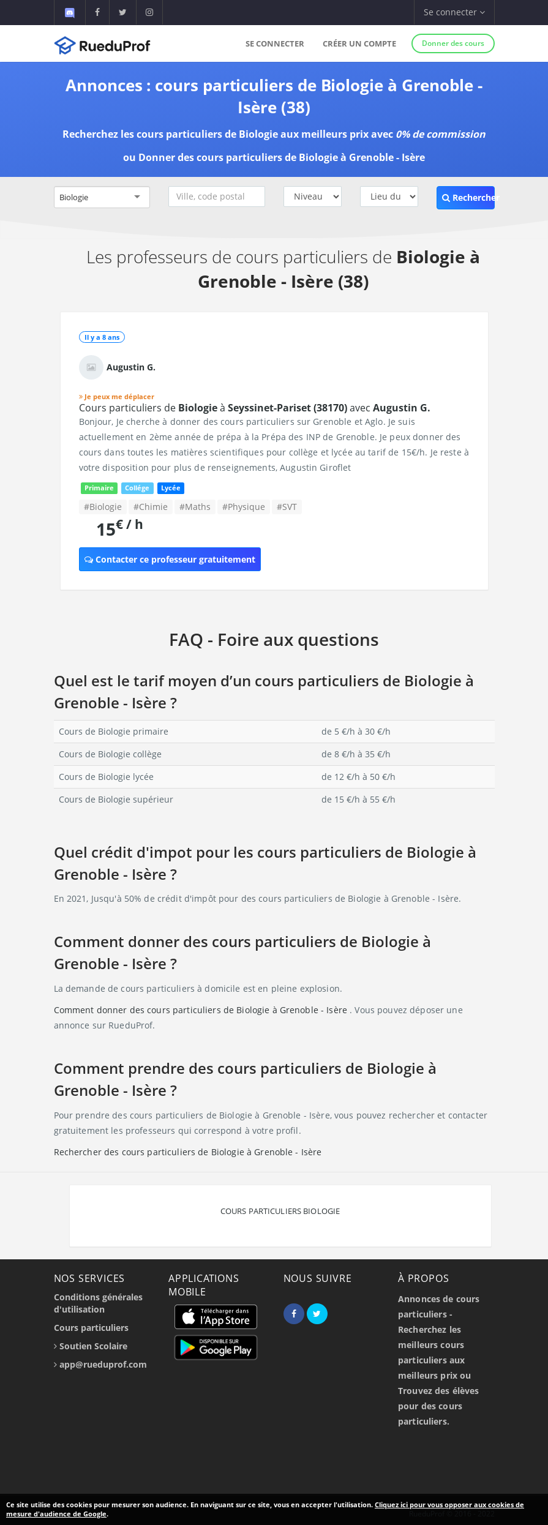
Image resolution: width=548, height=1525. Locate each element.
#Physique (243, 506)
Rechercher (468, 197)
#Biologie (103, 506)
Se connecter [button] (454, 12)
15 (119, 529)
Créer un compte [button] (359, 43)
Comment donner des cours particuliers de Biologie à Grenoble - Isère (202, 1010)
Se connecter (275, 43)
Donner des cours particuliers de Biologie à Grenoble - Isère (281, 157)
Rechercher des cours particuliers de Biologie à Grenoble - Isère (188, 1152)
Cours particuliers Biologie (280, 1210)
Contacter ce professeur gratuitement (169, 559)
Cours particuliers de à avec (254, 407)
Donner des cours (453, 43)
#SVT (287, 506)
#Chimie (150, 506)
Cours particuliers (91, 1327)
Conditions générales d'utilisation (98, 1303)
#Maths (195, 506)
